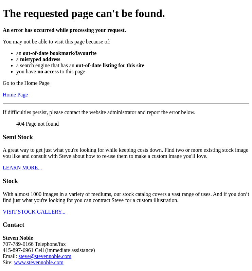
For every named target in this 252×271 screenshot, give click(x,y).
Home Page (15, 94)
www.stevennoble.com (39, 262)
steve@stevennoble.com (45, 256)
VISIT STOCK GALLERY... (34, 212)
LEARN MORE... (22, 167)
